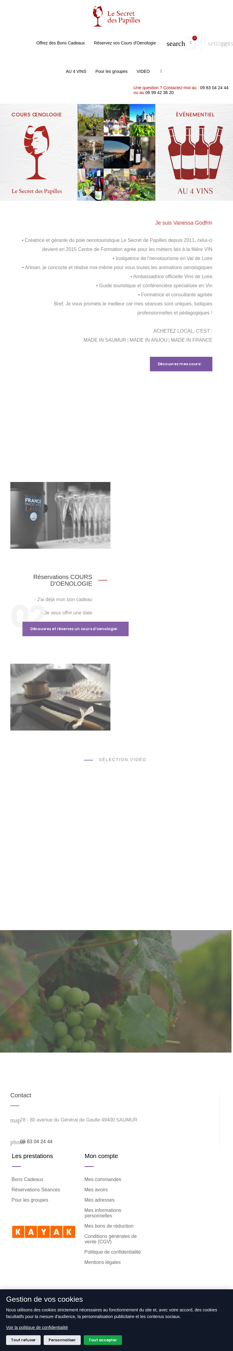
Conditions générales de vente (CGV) (111, 1239)
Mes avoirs (96, 1189)
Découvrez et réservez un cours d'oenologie (70, 628)
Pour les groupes (30, 1200)
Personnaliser (62, 1340)
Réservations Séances (36, 1189)
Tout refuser (23, 1340)
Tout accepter (103, 1340)
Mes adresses (100, 1200)
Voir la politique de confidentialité (37, 1327)
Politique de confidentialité (113, 1252)
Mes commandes (103, 1179)
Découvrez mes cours (176, 363)
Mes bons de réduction (109, 1226)
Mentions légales (103, 1262)
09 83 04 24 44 (214, 87)
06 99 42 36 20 (159, 92)
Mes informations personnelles (103, 1213)
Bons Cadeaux (27, 1179)
